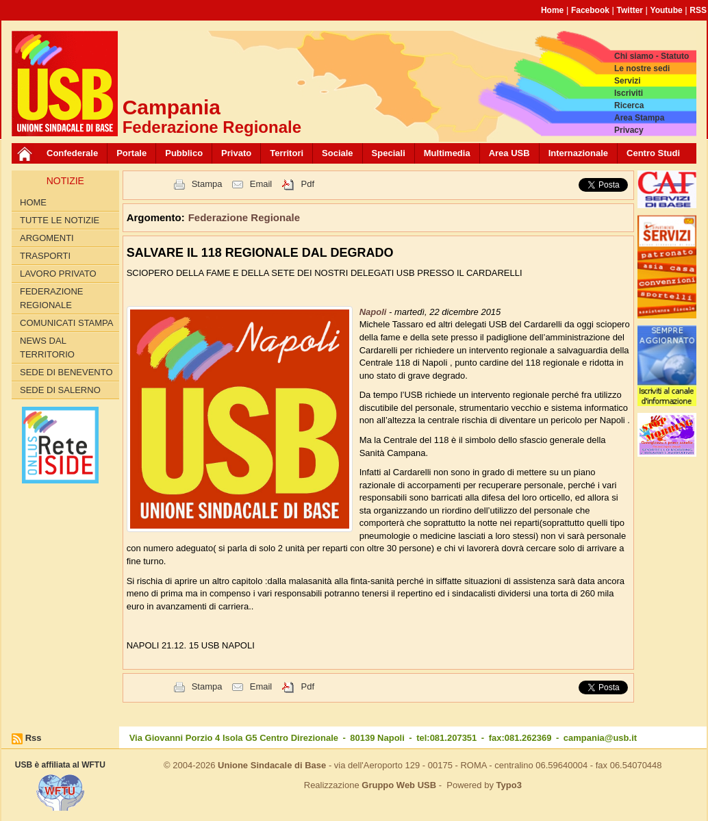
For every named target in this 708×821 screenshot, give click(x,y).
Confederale (72, 153)
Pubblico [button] (184, 153)
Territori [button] (286, 153)
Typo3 (509, 785)
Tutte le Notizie (59, 220)
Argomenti (47, 238)
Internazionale (578, 153)
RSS (698, 10)
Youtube (666, 10)
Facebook (590, 10)
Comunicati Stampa (67, 323)
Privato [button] (236, 153)
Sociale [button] (337, 153)
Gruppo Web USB (399, 785)
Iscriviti (628, 93)
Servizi (627, 81)
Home (552, 10)
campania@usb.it (600, 738)
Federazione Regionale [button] (244, 217)
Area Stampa (639, 118)
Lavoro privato (58, 273)
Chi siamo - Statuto (651, 56)
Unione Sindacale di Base (272, 765)
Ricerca (629, 105)
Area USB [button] (509, 153)
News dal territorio (47, 347)
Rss (33, 738)
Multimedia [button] (447, 153)
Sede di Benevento (66, 372)
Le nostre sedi (642, 68)
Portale (131, 153)
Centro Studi (653, 153)
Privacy (629, 130)
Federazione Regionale (51, 298)
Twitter (630, 10)
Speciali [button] (388, 153)
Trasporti (45, 256)
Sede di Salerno (60, 390)
